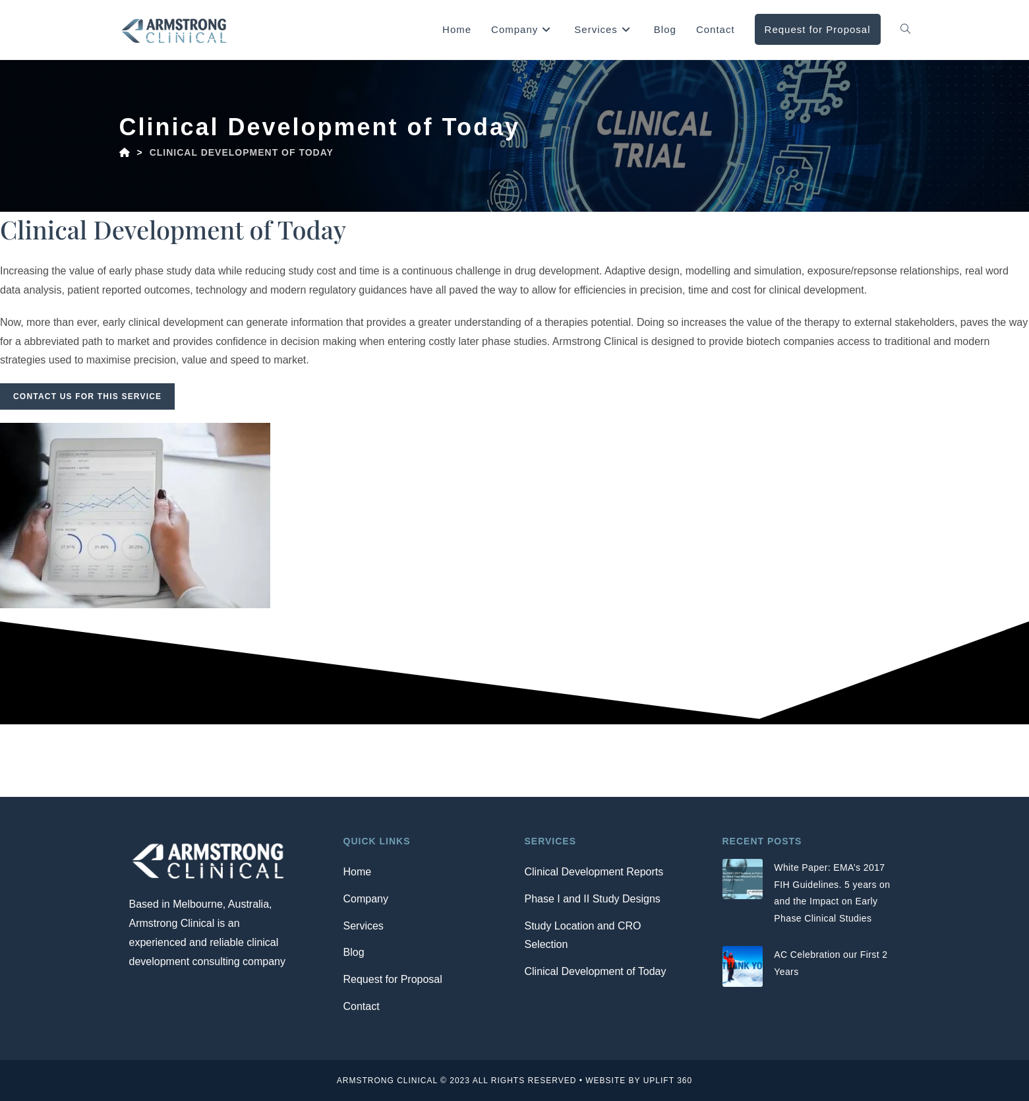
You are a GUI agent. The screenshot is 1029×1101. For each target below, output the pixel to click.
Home (357, 871)
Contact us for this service (87, 396)
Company (365, 898)
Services (363, 925)
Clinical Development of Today (595, 971)
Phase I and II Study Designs (593, 898)
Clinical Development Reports (594, 871)
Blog (354, 952)
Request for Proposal (392, 979)
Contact (361, 1006)
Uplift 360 (667, 1080)
